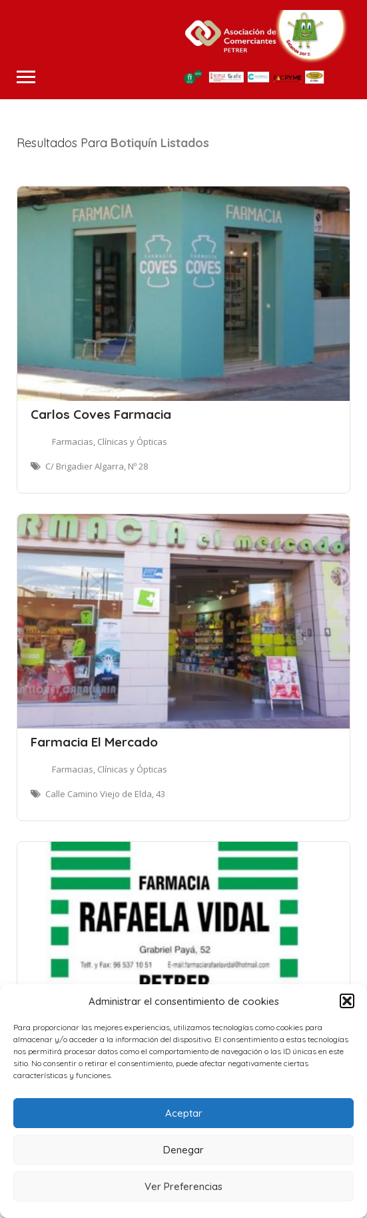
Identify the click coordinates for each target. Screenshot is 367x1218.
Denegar (183, 1149)
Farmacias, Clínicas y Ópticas (109, 442)
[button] (347, 1001)
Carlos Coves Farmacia (101, 414)
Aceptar (183, 1113)
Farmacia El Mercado (94, 742)
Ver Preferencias (183, 1186)
